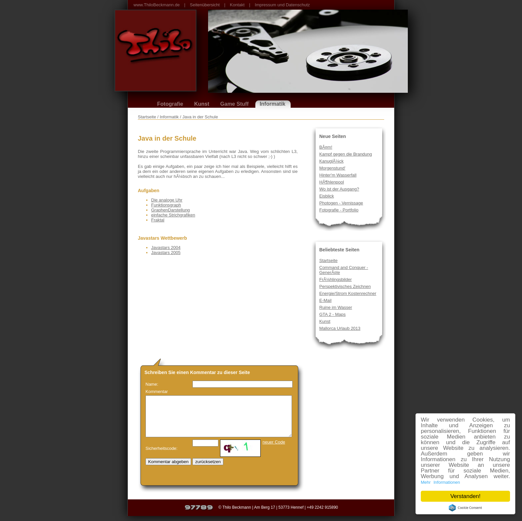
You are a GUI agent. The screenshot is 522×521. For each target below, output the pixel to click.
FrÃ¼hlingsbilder (335, 279)
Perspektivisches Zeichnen (345, 286)
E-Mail (325, 300)
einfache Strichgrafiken (173, 214)
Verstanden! (465, 496)
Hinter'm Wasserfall (338, 175)
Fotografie (170, 104)
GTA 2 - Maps (332, 314)
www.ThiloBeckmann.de (156, 4)
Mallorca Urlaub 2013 (340, 328)
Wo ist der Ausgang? (339, 189)
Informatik (272, 104)
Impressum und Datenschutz (282, 4)
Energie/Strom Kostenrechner (347, 293)
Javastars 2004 (165, 247)
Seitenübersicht (205, 4)
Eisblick (326, 196)
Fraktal (157, 219)
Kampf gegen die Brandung (345, 154)
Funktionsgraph (166, 204)
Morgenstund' (332, 168)
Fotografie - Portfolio (339, 209)
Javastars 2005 (165, 252)
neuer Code (273, 442)
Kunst (201, 104)
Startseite (328, 260)
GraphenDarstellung (170, 209)
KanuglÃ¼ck (331, 161)
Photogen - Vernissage (341, 202)
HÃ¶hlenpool (331, 182)
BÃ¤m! (325, 147)
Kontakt (237, 4)
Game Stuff (234, 104)
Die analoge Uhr (166, 199)
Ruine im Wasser (335, 307)
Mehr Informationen (440, 482)
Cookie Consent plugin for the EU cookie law (465, 507)
